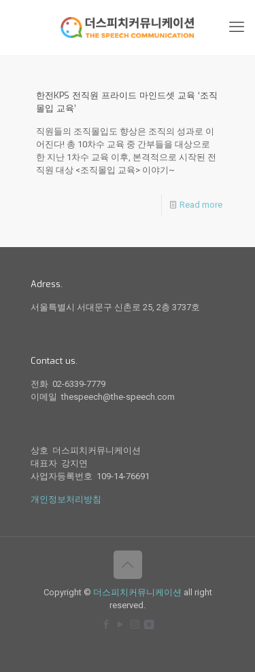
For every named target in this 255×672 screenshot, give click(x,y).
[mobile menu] (236, 27)
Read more (201, 205)
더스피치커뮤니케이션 (137, 592)
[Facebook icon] (106, 624)
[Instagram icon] (135, 624)
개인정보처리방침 (66, 499)
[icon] (149, 624)
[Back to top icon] (128, 564)
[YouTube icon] (121, 624)
